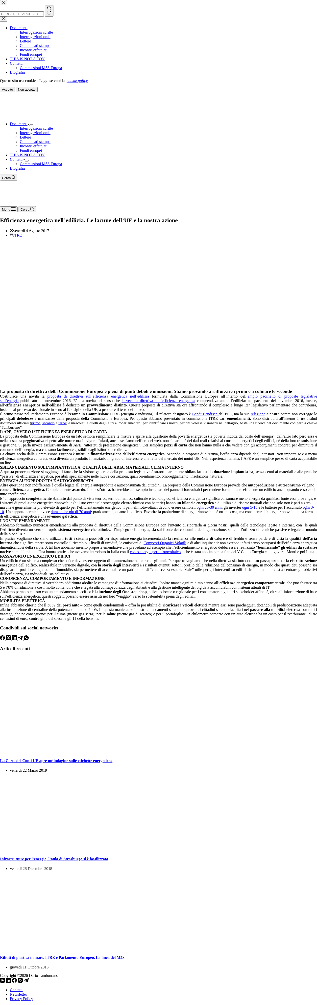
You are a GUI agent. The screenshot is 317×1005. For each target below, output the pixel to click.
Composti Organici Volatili (165, 543)
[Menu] (9, 209)
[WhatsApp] (26, 639)
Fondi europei (31, 150)
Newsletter (18, 994)
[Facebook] (3, 639)
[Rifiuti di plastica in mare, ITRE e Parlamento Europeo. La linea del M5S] (49, 947)
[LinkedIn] (15, 639)
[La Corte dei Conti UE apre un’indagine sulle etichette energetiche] (74, 751)
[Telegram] (21, 639)
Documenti (19, 124)
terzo (62, 423)
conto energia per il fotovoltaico (155, 552)
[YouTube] (3, 981)
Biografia (17, 168)
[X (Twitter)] (9, 639)
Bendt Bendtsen (205, 414)
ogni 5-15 (250, 507)
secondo (48, 423)
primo (35, 423)
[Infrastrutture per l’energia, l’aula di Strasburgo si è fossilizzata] (49, 849)
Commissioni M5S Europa (41, 164)
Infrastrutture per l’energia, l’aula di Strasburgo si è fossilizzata (54, 859)
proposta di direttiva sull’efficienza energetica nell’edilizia (98, 396)
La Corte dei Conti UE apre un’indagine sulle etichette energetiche (56, 761)
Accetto (7, 89)
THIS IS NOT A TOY (27, 155)
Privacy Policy (21, 999)
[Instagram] (21, 981)
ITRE (17, 235)
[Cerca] (8, 178)
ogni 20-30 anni (209, 507)
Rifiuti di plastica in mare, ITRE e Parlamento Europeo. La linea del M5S (62, 957)
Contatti (17, 159)
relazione (258, 414)
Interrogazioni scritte (36, 128)
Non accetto (26, 89)
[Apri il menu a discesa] (31, 125)
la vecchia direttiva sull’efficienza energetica (158, 401)
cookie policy (77, 81)
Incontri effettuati (34, 146)
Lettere (25, 137)
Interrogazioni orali (35, 133)
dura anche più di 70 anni (71, 512)
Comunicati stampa (35, 142)
